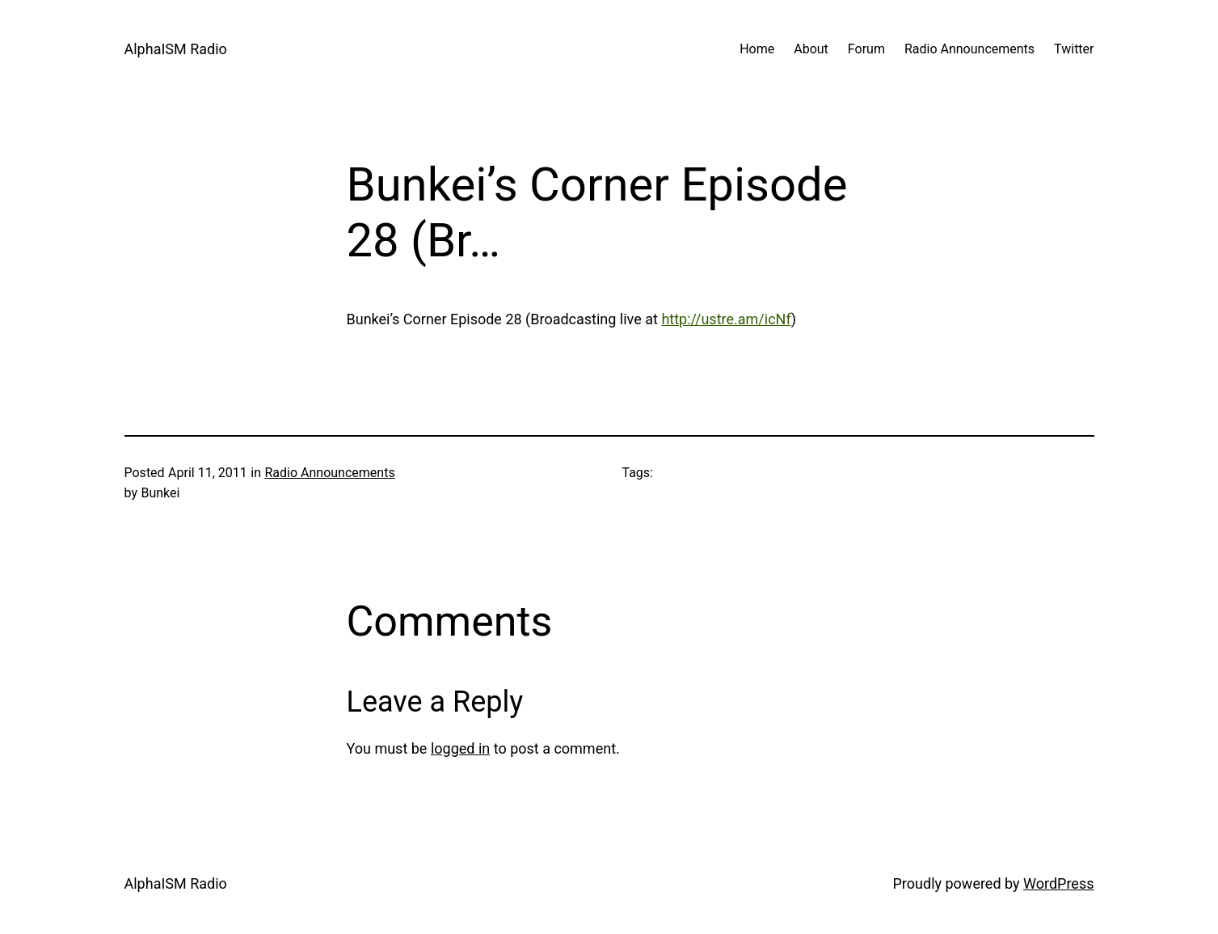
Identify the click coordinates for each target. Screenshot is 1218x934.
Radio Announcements (329, 472)
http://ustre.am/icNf (725, 319)
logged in (460, 748)
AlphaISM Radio (175, 48)
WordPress (1058, 883)
